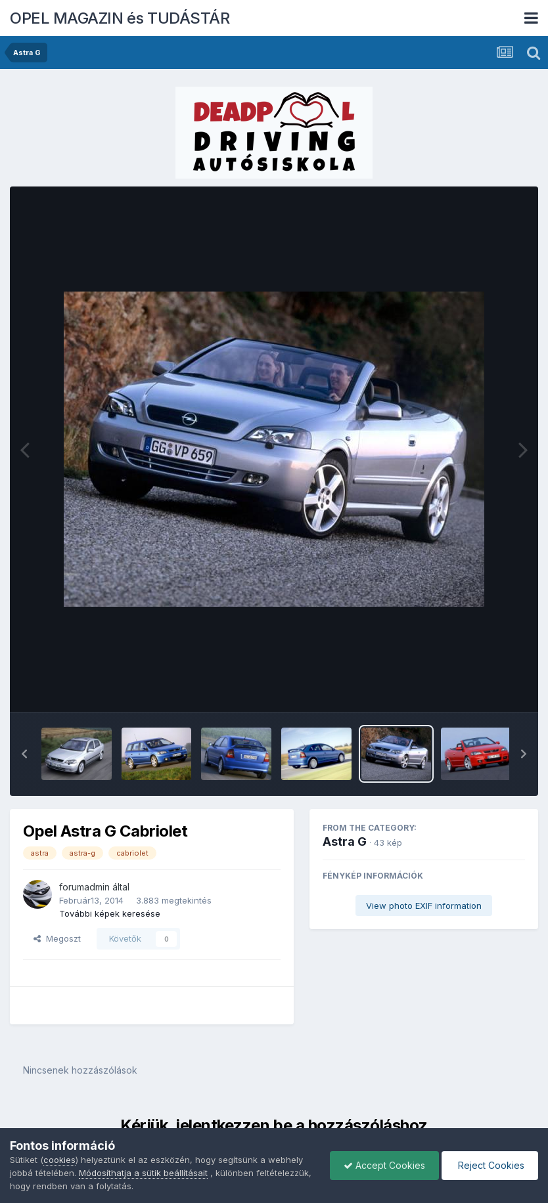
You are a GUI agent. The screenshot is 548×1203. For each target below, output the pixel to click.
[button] (24, 753)
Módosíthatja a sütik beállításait (143, 1173)
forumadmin (84, 886)
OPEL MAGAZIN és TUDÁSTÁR (119, 18)
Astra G (345, 841)
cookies (59, 1159)
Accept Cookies (384, 1165)
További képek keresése (109, 913)
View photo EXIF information (424, 905)
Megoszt (57, 938)
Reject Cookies (489, 1165)
